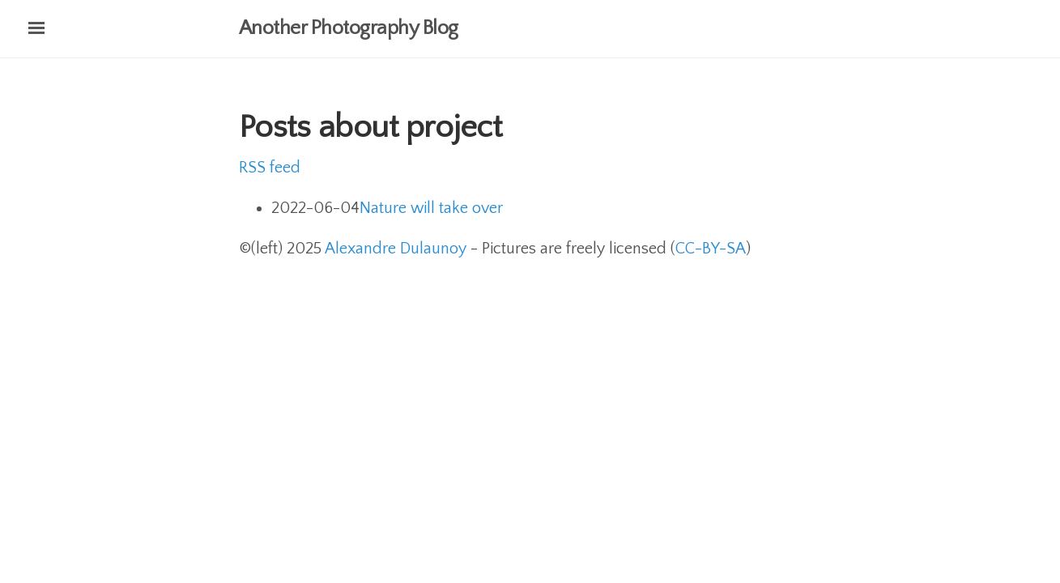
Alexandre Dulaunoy (395, 248)
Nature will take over (431, 208)
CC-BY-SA (710, 248)
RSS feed (269, 168)
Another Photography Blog (348, 28)
